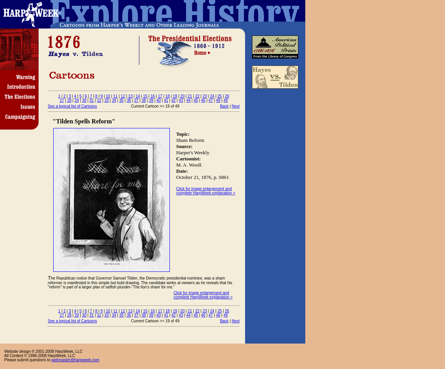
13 (130, 96)
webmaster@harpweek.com (75, 360)
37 (136, 100)
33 (106, 100)
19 (175, 96)
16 (153, 96)
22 (197, 96)
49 (225, 100)
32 (99, 100)
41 (166, 100)
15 (145, 96)
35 (121, 100)
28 (69, 100)
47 (210, 100)
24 (212, 96)
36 (129, 100)
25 (219, 96)
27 (62, 100)
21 (190, 96)
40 (158, 100)
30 (84, 100)
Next (236, 106)
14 (137, 96)
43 (181, 100)
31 (92, 100)
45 (196, 100)
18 (168, 96)
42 (173, 100)
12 (123, 96)
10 (108, 96)
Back (224, 106)
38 (144, 100)
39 (151, 100)
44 (188, 100)
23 (205, 96)
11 (115, 96)
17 (160, 96)
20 (182, 96)
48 (218, 100)
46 (203, 100)
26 (227, 96)
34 (114, 100)
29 (76, 100)
